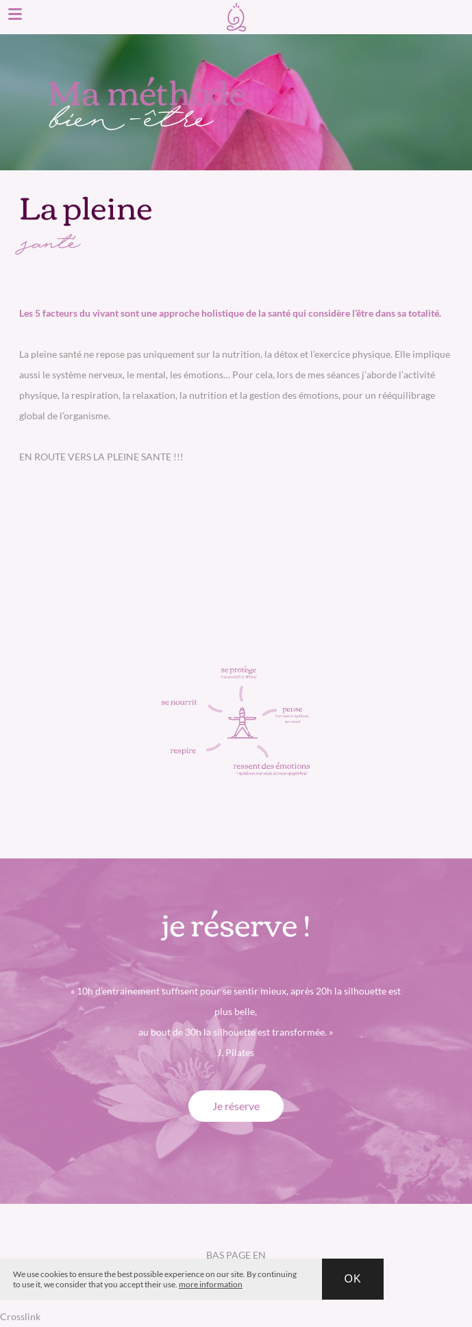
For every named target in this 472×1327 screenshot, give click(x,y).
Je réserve (236, 1105)
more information (211, 1284)
